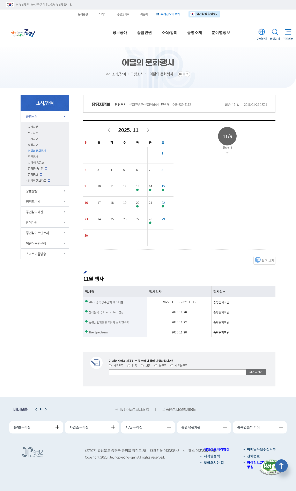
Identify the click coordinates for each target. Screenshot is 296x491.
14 (150, 186)
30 (86, 235)
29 (163, 219)
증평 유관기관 (190, 427)
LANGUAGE (261, 32)
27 (137, 219)
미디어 (102, 14)
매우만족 (116, 365)
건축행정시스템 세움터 (179, 410)
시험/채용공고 (36, 162)
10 (99, 186)
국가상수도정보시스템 (132, 410)
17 (99, 202)
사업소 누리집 (78, 427)
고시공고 (33, 139)
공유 (187, 74)
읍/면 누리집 (22, 427)
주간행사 (33, 156)
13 (137, 186)
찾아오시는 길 (214, 463)
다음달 (148, 130)
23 (86, 219)
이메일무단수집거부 (261, 449)
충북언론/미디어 (248, 427)
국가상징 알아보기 (207, 14)
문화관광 (83, 14)
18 (112, 202)
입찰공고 (33, 145)
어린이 (144, 14)
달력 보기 (268, 260)
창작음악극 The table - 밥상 (106, 312)
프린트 (181, 74)
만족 (132, 365)
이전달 (109, 130)
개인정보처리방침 (216, 449)
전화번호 (253, 456)
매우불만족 (178, 365)
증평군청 (23, 33)
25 (112, 219)
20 (137, 202)
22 (163, 202)
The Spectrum (98, 332)
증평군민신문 (35, 168)
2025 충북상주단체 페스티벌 (106, 302)
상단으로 (281, 465)
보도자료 (33, 133)
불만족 (160, 365)
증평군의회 (123, 14)
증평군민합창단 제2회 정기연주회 (109, 322)
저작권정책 (212, 456)
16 (86, 202)
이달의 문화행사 (37, 151)
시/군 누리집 (133, 427)
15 (163, 186)
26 (124, 219)
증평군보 (33, 174)
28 (150, 219)
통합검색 (275, 32)
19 (124, 202)
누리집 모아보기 (170, 14)
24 (99, 219)
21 (150, 202)
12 (124, 186)
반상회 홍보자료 (37, 180)
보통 (145, 365)
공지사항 (33, 127)
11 (112, 186)
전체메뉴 (287, 31)
